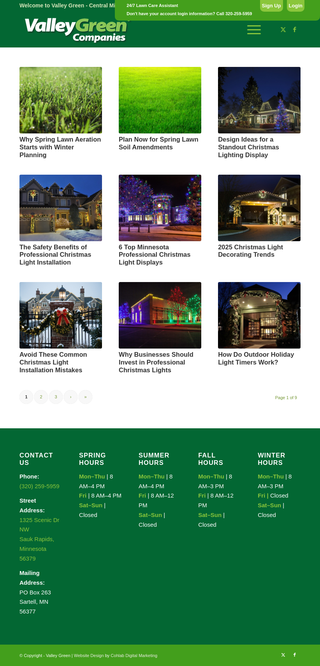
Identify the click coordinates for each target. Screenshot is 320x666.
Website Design (89, 655)
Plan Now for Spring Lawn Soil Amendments (158, 143)
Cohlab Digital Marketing (134, 655)
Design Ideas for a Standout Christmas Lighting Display (248, 147)
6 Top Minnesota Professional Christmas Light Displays (154, 255)
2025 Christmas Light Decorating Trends (250, 251)
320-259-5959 (238, 13)
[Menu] (250, 29)
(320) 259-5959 (39, 486)
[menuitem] (250, 29)
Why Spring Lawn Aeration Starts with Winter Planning (60, 147)
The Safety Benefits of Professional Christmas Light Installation (55, 255)
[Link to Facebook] (295, 29)
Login (295, 6)
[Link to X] (283, 29)
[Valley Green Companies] (78, 29)
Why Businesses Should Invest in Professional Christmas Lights (156, 362)
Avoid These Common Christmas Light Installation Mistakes (53, 362)
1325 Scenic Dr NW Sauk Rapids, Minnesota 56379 (39, 539)
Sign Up (271, 6)
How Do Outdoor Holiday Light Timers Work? (256, 358)
